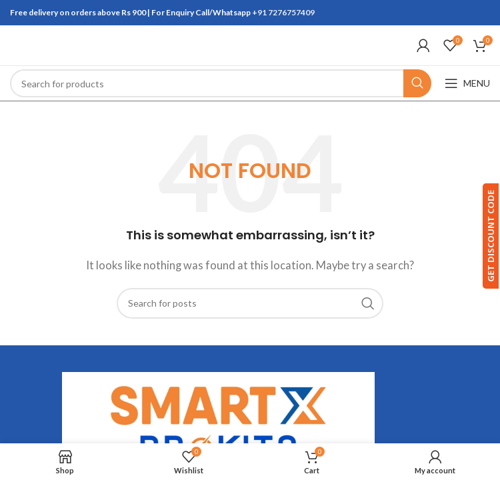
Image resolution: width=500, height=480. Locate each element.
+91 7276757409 (283, 12)
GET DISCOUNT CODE (482, 236)
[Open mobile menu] (467, 83)
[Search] (220, 83)
